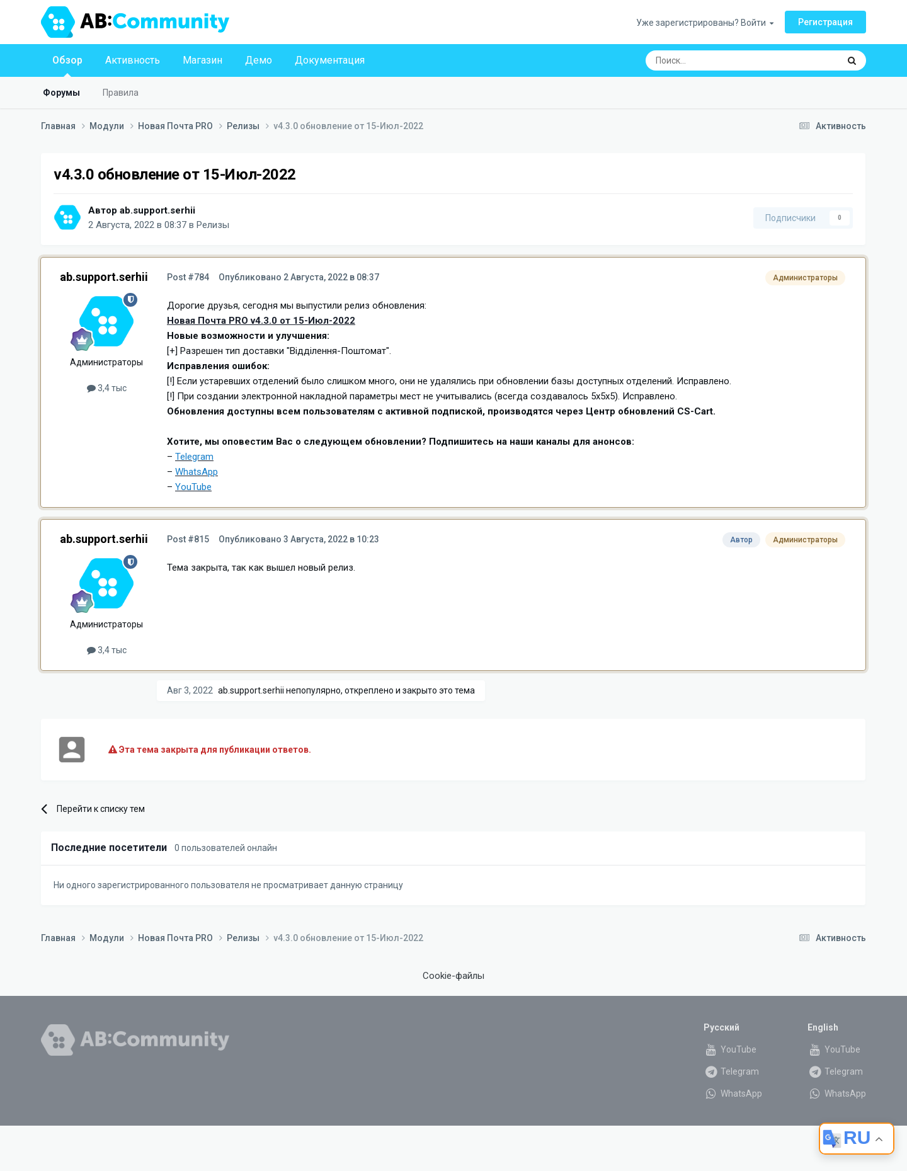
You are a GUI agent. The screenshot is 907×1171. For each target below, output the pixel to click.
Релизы (213, 225)
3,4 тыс (107, 388)
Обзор (67, 65)
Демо (258, 60)
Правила (121, 93)
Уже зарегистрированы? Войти (704, 23)
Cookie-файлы (453, 975)
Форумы (61, 93)
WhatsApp (733, 1093)
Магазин (202, 60)
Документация (330, 60)
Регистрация (825, 22)
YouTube (730, 1049)
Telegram (731, 1071)
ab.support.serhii (157, 210)
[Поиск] (713, 60)
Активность (132, 60)
